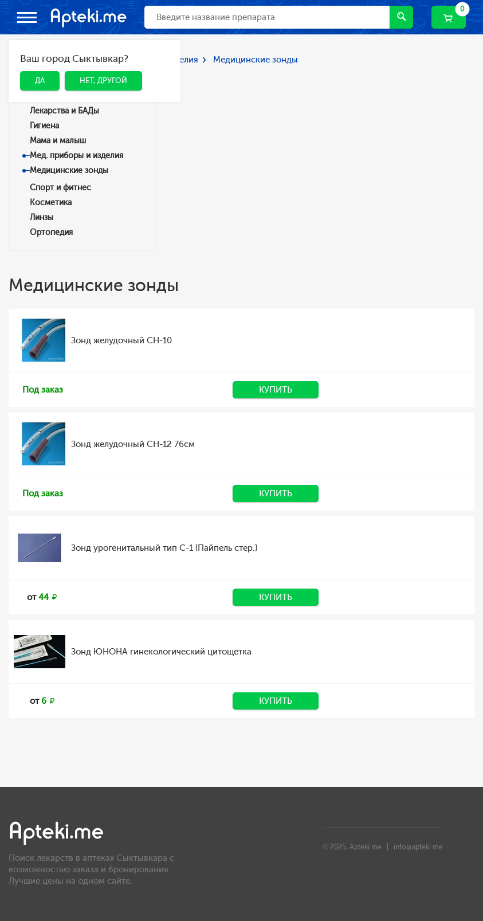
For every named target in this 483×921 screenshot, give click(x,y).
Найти (401, 16)
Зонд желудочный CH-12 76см (133, 444)
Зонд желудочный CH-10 (121, 340)
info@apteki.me (418, 847)
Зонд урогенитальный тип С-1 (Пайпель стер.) (164, 548)
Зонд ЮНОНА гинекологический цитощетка (161, 651)
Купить (275, 390)
